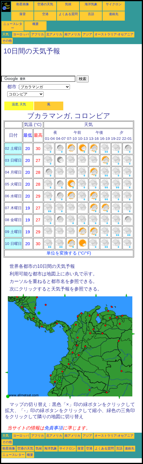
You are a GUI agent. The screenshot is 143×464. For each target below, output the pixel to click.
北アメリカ (54, 34)
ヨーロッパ (21, 34)
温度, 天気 (19, 104)
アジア (87, 34)
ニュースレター (13, 454)
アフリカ (37, 34)
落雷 (22, 14)
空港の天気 (45, 4)
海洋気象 (91, 4)
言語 (91, 14)
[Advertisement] (68, 66)
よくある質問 (68, 14)
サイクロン (114, 4)
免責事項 (53, 427)
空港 (45, 14)
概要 (35, 24)
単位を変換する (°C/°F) (69, 253)
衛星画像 (22, 4)
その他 (7, 40)
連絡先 (113, 14)
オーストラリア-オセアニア (114, 34)
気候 (68, 4)
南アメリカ (72, 34)
